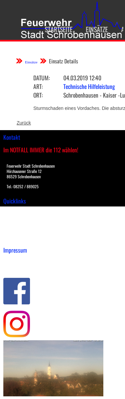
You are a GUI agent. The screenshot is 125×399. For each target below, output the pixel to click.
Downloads (14, 218)
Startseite (56, 29)
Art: (38, 86)
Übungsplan (16, 225)
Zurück (24, 122)
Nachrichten (16, 232)
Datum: (41, 77)
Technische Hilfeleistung (89, 86)
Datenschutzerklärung (26, 267)
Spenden (12, 239)
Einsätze (95, 29)
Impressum (15, 260)
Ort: (38, 95)
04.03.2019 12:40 (82, 77)
